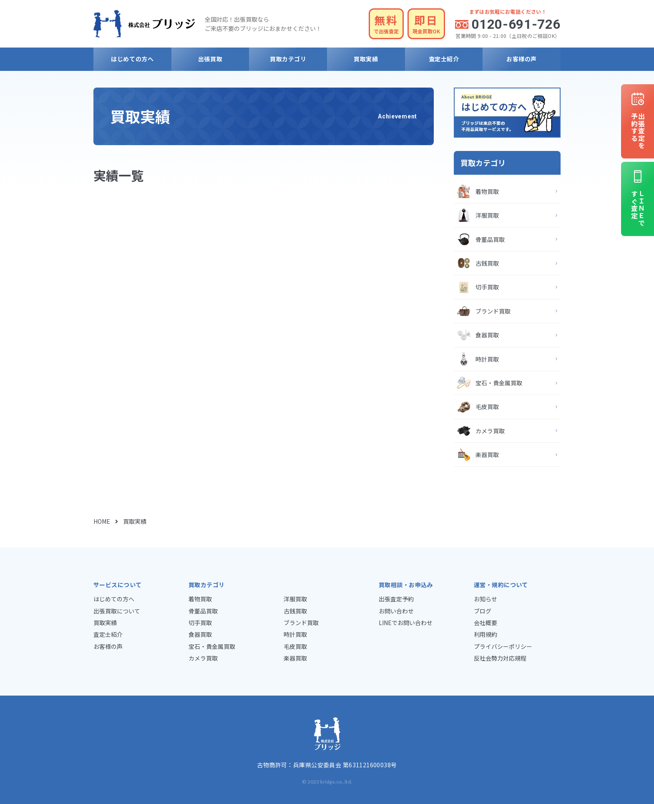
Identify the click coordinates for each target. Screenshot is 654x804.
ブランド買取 (493, 311)
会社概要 (485, 622)
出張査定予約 (396, 599)
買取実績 (366, 59)
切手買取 (487, 287)
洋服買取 (487, 215)
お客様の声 (521, 59)
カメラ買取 (490, 431)
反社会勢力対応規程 (500, 658)
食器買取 (487, 335)
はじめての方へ (132, 59)
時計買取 (487, 359)
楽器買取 (487, 454)
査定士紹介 (444, 59)
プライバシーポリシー (503, 646)
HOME (101, 521)
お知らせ (485, 599)
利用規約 (485, 634)
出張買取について (116, 611)
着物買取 (487, 191)
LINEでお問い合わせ (406, 622)
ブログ (482, 611)
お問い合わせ (396, 611)
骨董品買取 (490, 239)
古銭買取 (487, 263)
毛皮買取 (487, 406)
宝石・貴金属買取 (498, 383)
